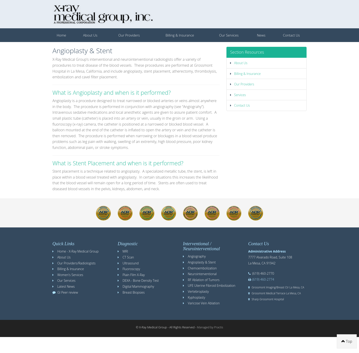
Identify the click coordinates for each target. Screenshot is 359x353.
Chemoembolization (202, 268)
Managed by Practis (210, 327)
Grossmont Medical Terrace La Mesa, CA (276, 293)
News (261, 35)
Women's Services (70, 275)
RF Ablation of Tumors (203, 280)
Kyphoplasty (196, 297)
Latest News (66, 286)
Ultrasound (130, 263)
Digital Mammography (138, 286)
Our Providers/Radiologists (76, 263)
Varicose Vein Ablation (204, 303)
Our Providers (129, 35)
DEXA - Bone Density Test (140, 280)
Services (238, 95)
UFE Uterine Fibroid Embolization (211, 285)
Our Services (229, 35)
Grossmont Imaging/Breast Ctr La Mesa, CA (278, 287)
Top (346, 341)
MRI (125, 251)
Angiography (197, 256)
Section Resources (247, 52)
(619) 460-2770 (263, 273)
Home (61, 35)
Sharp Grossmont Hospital (268, 299)
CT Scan (128, 257)
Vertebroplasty (198, 291)
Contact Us (291, 35)
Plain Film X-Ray (133, 275)
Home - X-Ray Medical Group (77, 251)
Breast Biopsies (133, 292)
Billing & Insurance (180, 35)
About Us (90, 35)
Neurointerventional (202, 274)
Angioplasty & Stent (202, 262)
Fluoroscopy (131, 269)
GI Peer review (67, 292)
